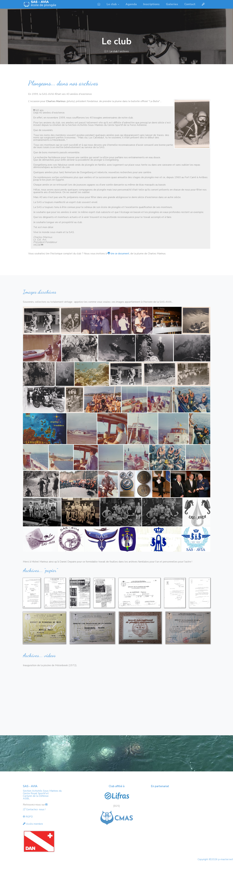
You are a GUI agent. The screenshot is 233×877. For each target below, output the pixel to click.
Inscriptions (151, 4)
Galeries (172, 4)
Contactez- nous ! (34, 809)
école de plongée (43, 3)
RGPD (28, 816)
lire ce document (118, 253)
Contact (189, 4)
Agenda (131, 4)
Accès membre (33, 824)
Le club (114, 51)
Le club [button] (113, 4)
